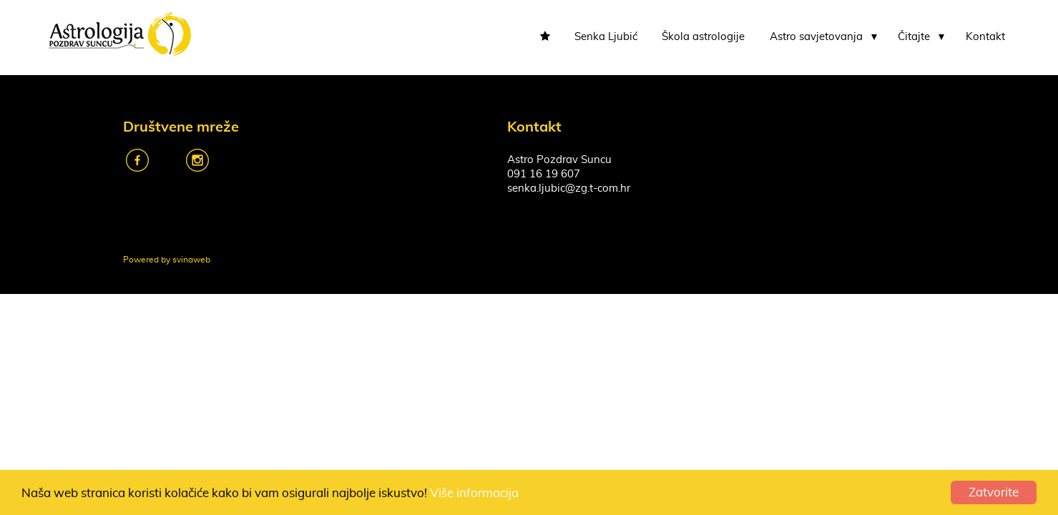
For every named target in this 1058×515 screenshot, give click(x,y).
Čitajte (914, 36)
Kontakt (985, 36)
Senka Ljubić (605, 36)
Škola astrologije (703, 36)
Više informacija (474, 493)
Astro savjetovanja (816, 36)
